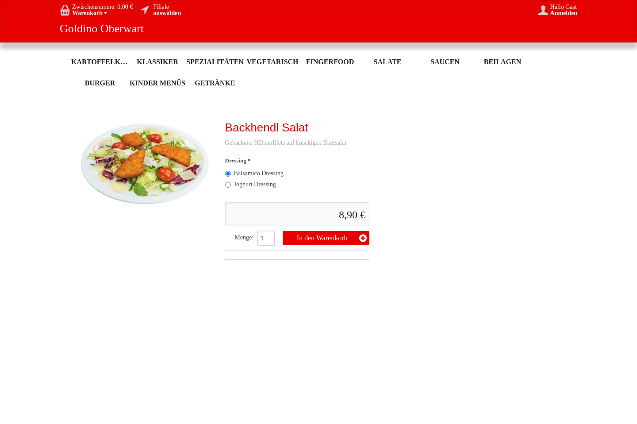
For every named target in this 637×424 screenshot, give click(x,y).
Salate (388, 62)
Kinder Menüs (157, 83)
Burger (100, 83)
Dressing (236, 160)
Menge (243, 237)
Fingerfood (330, 62)
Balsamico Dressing (254, 173)
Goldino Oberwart (102, 29)
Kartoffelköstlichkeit (100, 62)
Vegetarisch (272, 62)
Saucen (445, 62)
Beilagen (502, 62)
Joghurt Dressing (250, 184)
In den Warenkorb (332, 238)
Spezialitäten (215, 62)
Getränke (215, 83)
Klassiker (157, 62)
